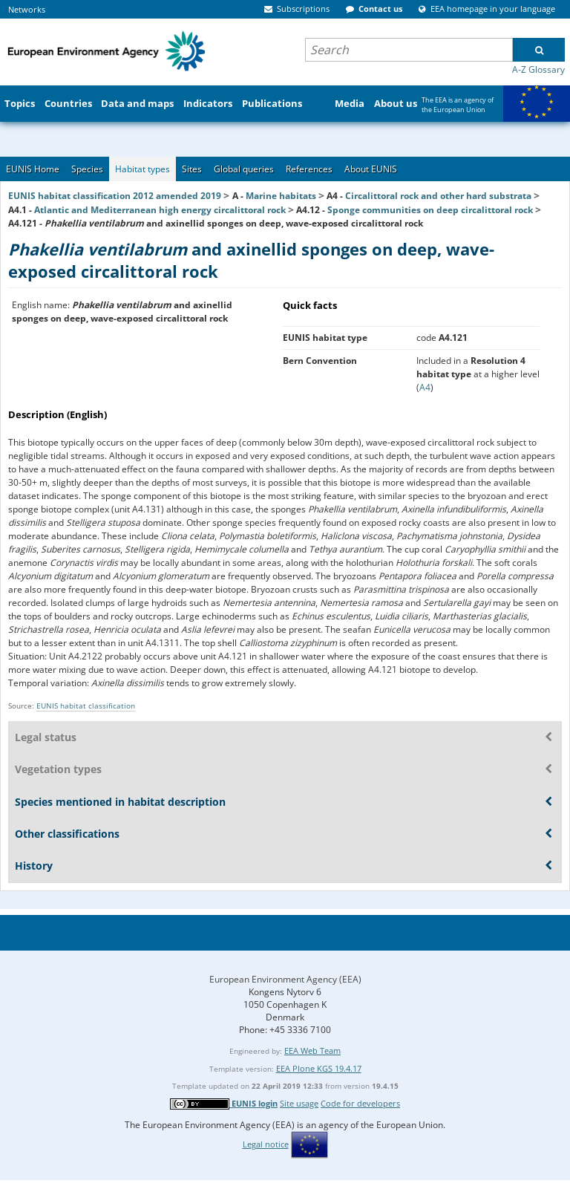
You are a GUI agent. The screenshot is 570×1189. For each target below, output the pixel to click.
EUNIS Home (32, 169)
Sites (192, 169)
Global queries (244, 169)
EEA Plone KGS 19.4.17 (318, 1068)
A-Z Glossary (538, 69)
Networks (26, 9)
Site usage (299, 1103)
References (309, 169)
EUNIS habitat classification (85, 705)
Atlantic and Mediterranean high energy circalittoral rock (160, 209)
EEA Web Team (312, 1050)
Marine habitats (281, 195)
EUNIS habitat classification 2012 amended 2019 (114, 195)
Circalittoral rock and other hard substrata (438, 195)
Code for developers (360, 1103)
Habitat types (142, 169)
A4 (424, 387)
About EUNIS (370, 169)
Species (87, 169)
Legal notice (266, 1144)
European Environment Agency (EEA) (285, 979)
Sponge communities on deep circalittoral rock (430, 209)
